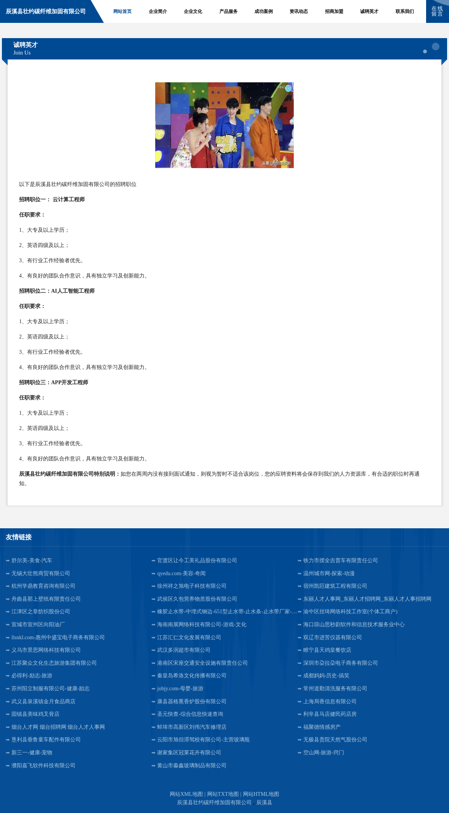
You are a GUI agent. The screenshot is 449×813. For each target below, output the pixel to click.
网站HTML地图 (261, 794)
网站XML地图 (186, 794)
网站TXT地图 (223, 794)
